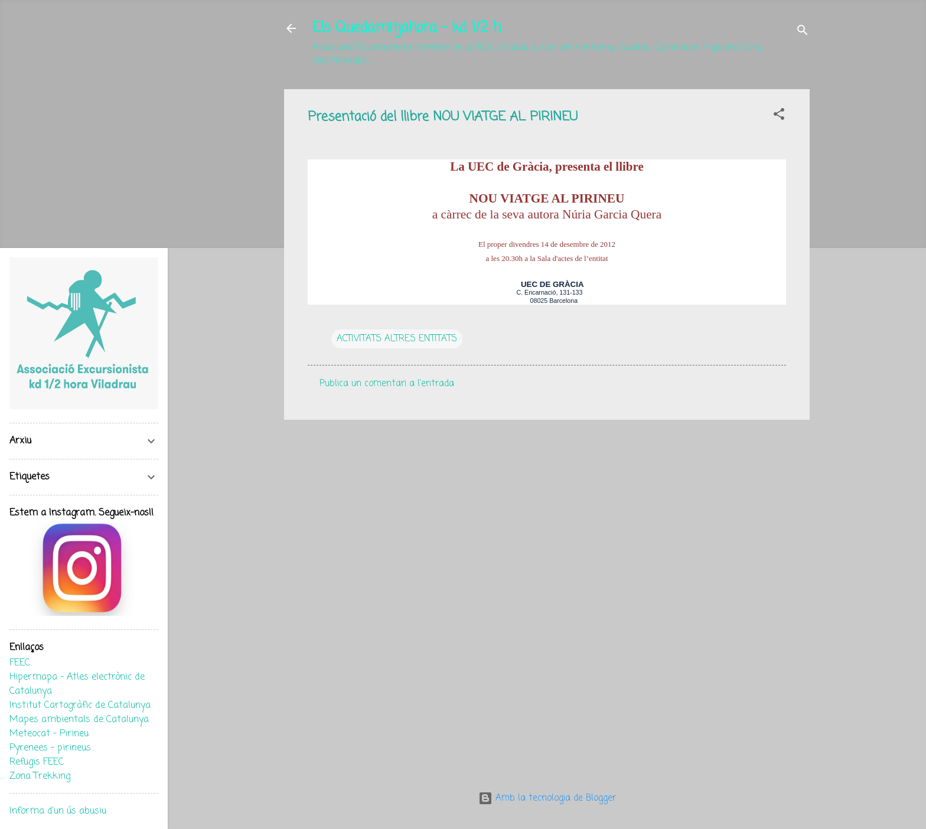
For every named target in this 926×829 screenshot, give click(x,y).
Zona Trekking (39, 776)
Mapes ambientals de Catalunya (79, 720)
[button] (779, 116)
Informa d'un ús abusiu (57, 811)
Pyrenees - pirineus (50, 748)
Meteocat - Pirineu (49, 734)
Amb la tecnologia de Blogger (547, 798)
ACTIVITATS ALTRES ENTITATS (397, 338)
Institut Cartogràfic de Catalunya (80, 706)
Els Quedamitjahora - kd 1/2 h (406, 28)
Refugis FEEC (36, 762)
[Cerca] (802, 32)
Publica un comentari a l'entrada (386, 383)
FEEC (19, 663)
